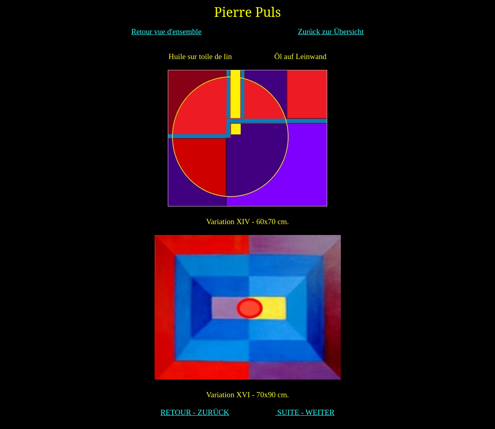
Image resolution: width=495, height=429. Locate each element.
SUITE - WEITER (304, 412)
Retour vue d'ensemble (166, 31)
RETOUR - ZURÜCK (195, 412)
